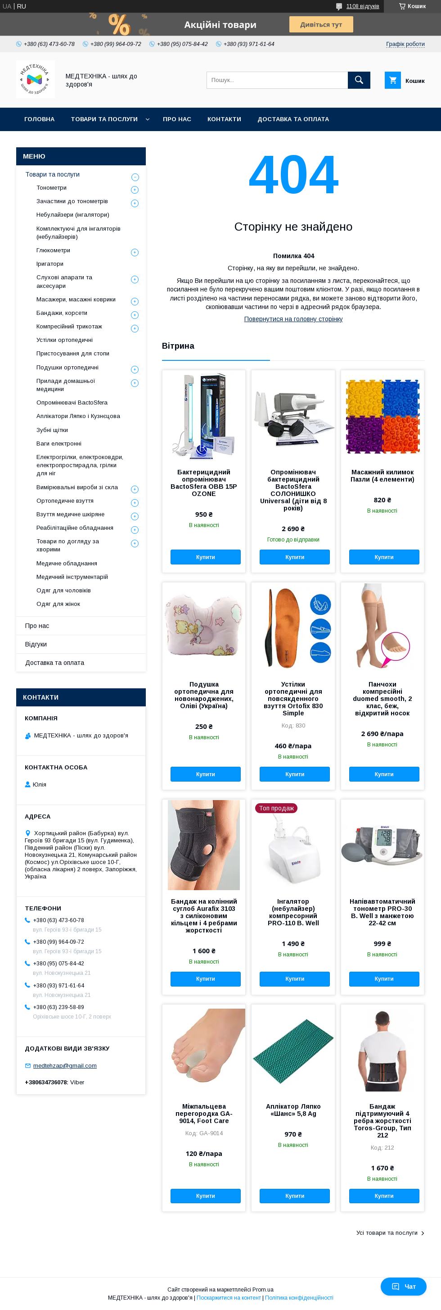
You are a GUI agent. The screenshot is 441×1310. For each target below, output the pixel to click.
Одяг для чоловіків (63, 590)
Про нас (177, 119)
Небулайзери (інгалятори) (72, 214)
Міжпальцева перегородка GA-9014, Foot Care (204, 1113)
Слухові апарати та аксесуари (64, 281)
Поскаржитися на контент (229, 1298)
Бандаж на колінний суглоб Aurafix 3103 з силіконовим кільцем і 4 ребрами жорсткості (204, 916)
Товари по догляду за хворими (67, 545)
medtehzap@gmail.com (65, 1065)
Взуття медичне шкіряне (70, 514)
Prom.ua (263, 1290)
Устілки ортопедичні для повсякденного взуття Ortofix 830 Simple (293, 699)
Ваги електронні (58, 443)
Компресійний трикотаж (69, 326)
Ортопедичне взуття (65, 500)
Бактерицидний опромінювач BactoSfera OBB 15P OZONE (204, 483)
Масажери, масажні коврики (76, 299)
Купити (205, 557)
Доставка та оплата (293, 119)
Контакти (224, 119)
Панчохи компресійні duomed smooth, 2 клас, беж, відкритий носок (382, 699)
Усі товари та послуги (387, 1232)
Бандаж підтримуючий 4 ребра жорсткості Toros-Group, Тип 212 (382, 1121)
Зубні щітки (52, 430)
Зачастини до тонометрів (72, 201)
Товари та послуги (104, 119)
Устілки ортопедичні (64, 340)
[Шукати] (359, 80)
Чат (404, 1287)
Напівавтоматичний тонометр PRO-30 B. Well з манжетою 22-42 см (382, 912)
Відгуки (36, 644)
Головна (39, 119)
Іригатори (49, 263)
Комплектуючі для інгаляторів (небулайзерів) (78, 232)
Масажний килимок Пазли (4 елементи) (382, 476)
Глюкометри (53, 250)
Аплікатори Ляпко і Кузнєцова (78, 416)
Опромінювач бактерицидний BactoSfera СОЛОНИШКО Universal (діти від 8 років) (293, 490)
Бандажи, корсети (61, 312)
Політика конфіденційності (299, 1298)
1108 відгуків (362, 6)
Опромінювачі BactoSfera (72, 402)
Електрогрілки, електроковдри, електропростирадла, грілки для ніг (79, 465)
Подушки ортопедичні (67, 367)
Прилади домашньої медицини (65, 385)
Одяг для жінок (58, 603)
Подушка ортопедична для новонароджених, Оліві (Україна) (204, 695)
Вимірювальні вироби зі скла (77, 487)
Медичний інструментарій (72, 576)
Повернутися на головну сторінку (293, 319)
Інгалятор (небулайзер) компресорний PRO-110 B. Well (293, 912)
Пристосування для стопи (72, 353)
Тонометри (51, 187)
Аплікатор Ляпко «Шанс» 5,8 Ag (293, 1110)
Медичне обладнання (66, 563)
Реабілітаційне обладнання (74, 527)
